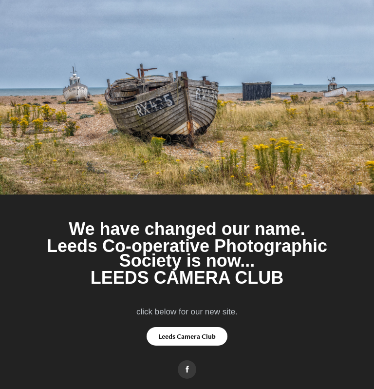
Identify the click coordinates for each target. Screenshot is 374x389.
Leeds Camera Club (187, 336)
